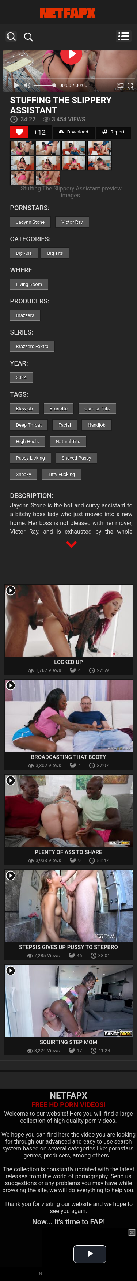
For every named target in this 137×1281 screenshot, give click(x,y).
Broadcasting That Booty (68, 757)
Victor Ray (72, 222)
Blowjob (24, 408)
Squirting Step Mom (69, 1042)
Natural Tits (68, 441)
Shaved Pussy (76, 458)
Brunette (59, 408)
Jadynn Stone (30, 222)
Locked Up (68, 662)
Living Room (29, 284)
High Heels (27, 441)
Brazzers (25, 315)
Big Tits (55, 253)
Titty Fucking (61, 474)
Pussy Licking (30, 458)
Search (11, 36)
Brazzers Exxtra (32, 346)
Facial (64, 425)
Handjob (97, 425)
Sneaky (23, 474)
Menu (123, 36)
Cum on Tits (97, 408)
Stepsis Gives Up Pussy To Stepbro (68, 947)
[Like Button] (19, 132)
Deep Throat (29, 425)
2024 (21, 377)
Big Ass (24, 253)
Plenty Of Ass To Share (68, 852)
